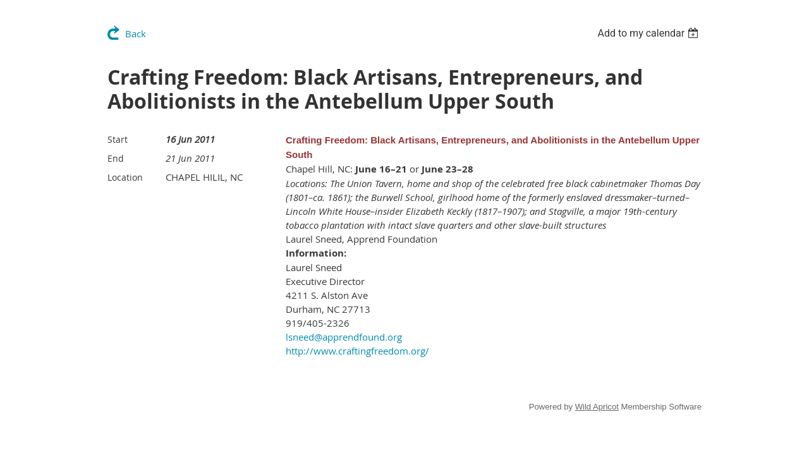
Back (135, 33)
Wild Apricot (597, 406)
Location (125, 177)
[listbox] (649, 33)
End (115, 158)
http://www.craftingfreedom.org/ (357, 350)
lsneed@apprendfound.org (344, 337)
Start (117, 139)
